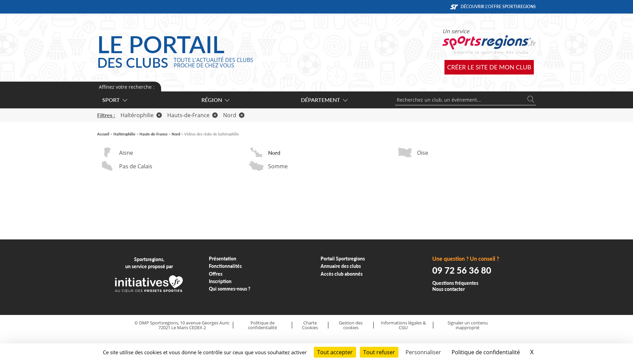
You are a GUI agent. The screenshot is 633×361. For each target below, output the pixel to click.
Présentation (222, 258)
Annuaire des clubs (341, 266)
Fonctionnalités (225, 266)
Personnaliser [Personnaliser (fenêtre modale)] (423, 352)
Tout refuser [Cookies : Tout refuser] (379, 352)
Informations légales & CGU (403, 325)
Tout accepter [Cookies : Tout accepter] (335, 352)
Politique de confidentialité (262, 325)
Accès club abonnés (342, 274)
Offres (215, 274)
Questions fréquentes (455, 283)
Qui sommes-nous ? (229, 289)
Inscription (220, 281)
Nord (233, 115)
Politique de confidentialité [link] (486, 352)
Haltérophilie (141, 115)
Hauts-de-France (192, 115)
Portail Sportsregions (343, 258)
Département (324, 100)
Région (215, 100)
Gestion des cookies (351, 325)
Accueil (103, 134)
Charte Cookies (310, 325)
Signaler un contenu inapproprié (468, 325)
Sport (114, 100)
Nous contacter (448, 289)
